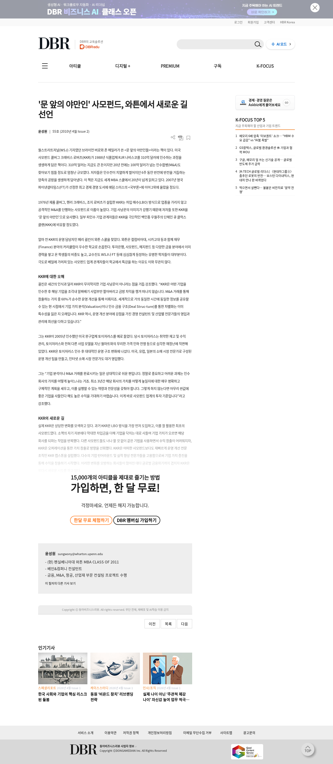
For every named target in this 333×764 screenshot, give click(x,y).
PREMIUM (170, 66)
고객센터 (269, 22)
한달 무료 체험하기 (91, 520)
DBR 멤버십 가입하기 (137, 520)
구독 (218, 66)
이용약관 (111, 732)
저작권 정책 (131, 732)
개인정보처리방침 (160, 732)
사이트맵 (226, 732)
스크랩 (188, 138)
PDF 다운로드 (181, 138)
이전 (152, 623)
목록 (168, 623)
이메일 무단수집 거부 (197, 732)
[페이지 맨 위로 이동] (309, 750)
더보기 (173, 137)
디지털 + (122, 66)
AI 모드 (282, 44)
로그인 (238, 22)
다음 (184, 623)
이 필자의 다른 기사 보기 (60, 583)
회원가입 (253, 22)
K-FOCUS (265, 66)
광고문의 (249, 732)
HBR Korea (287, 22)
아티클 (75, 66)
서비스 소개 (85, 732)
